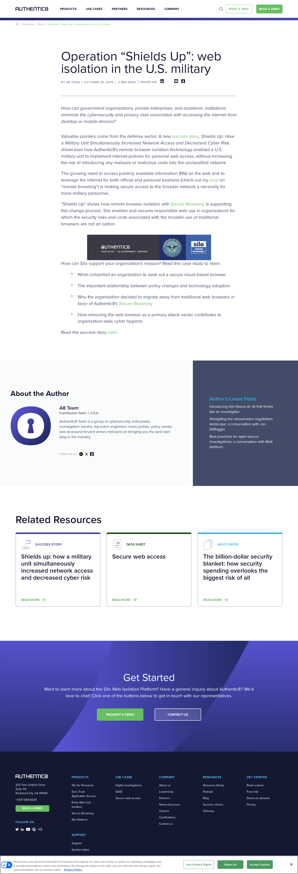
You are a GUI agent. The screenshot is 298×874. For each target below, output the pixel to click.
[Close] (291, 864)
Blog (41, 24)
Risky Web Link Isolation (81, 804)
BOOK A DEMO (32, 808)
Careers (164, 811)
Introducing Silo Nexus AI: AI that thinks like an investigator (241, 409)
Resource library (213, 785)
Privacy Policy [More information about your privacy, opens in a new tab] (73, 869)
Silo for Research (83, 785)
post (214, 180)
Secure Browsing (187, 204)
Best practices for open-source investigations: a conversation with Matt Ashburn (241, 442)
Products (68, 9)
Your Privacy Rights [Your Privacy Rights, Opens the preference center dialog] (198, 864)
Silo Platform (79, 819)
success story (185, 136)
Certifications (167, 817)
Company (171, 9)
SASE (118, 792)
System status (80, 850)
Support (77, 843)
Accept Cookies (260, 864)
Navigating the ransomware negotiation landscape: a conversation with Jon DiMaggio (241, 424)
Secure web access (128, 798)
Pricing (251, 804)
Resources (146, 9)
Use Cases (94, 9)
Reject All (230, 864)
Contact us (166, 824)
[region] (149, 865)
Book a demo (255, 785)
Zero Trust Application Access (84, 794)
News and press (169, 804)
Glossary (208, 811)
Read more (30, 600)
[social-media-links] (17, 829)
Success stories (213, 804)
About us (165, 785)
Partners (119, 9)
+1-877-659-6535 (26, 800)
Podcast (208, 792)
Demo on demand (258, 798)
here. (113, 332)
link (81, 454)
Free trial (252, 792)
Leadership (166, 792)
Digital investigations (128, 785)
